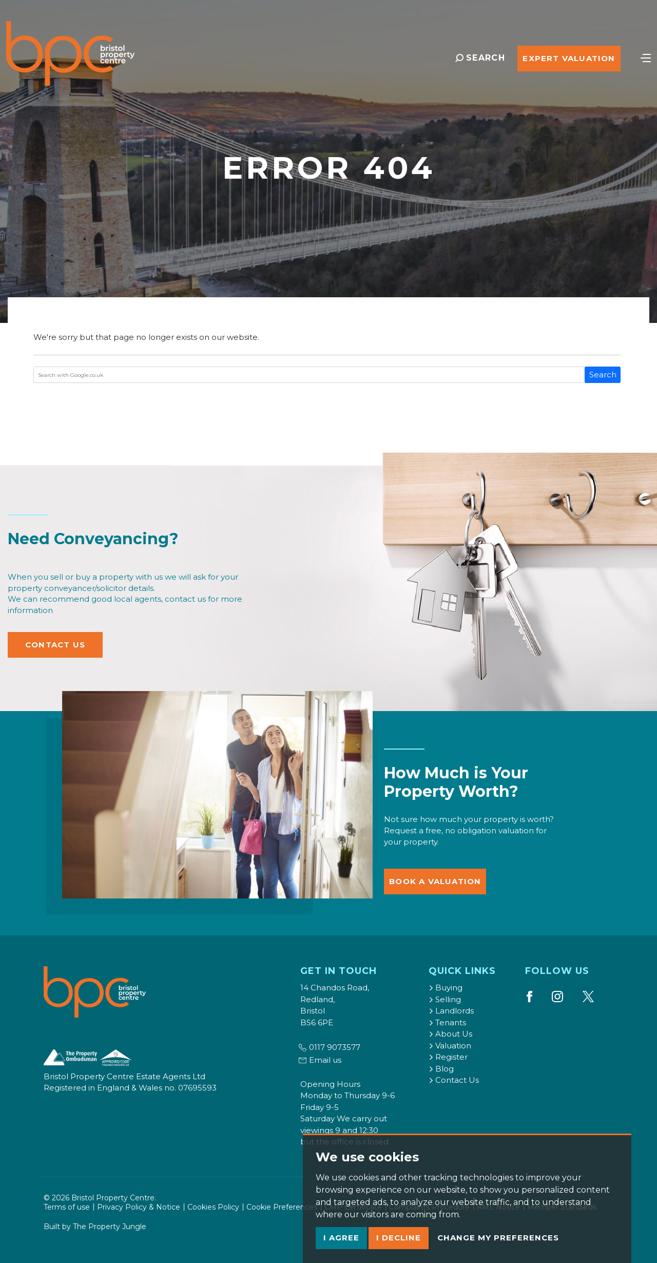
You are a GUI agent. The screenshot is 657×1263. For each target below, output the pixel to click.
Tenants (447, 1022)
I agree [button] (341, 1237)
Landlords (451, 1011)
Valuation (450, 1045)
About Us (450, 1034)
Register (448, 1057)
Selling (445, 999)
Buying (445, 987)
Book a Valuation (435, 881)
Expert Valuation (569, 58)
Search (602, 374)
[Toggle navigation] (646, 57)
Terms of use (67, 1207)
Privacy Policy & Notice (138, 1207)
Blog (441, 1069)
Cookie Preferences (281, 1207)
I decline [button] (398, 1237)
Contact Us (55, 644)
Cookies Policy (213, 1207)
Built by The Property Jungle (95, 1226)
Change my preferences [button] (498, 1237)
